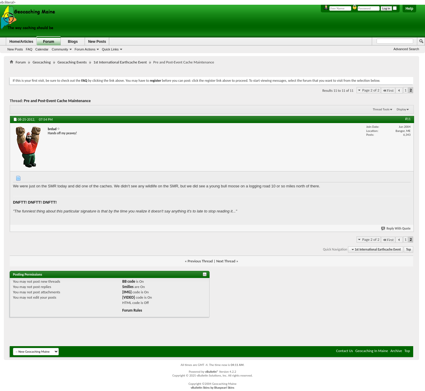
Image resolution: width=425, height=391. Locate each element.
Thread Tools (381, 109)
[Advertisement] (211, 69)
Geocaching (41, 62)
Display (401, 109)
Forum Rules (132, 310)
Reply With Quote (396, 228)
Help (409, 8)
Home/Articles (21, 42)
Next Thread (226, 261)
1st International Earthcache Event (120, 62)
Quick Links (110, 49)
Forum (48, 42)
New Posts (15, 49)
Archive (396, 351)
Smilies (127, 286)
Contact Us (344, 351)
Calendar (42, 49)
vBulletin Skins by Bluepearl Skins (212, 388)
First (388, 90)
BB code (128, 281)
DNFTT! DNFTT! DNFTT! (35, 202)
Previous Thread (200, 261)
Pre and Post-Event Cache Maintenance (57, 100)
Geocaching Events (72, 62)
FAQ (29, 49)
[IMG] (127, 292)
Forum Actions (85, 49)
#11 (408, 119)
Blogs (73, 42)
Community (60, 49)
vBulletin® (211, 372)
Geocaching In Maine (371, 351)
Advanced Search (406, 49)
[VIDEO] (128, 297)
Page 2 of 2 (370, 90)
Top (408, 249)
